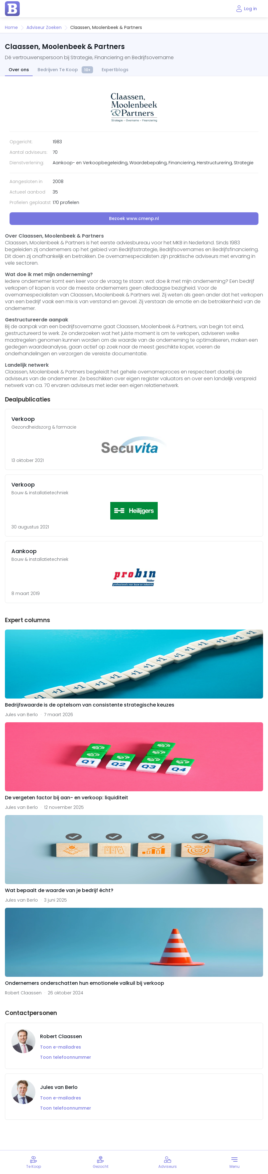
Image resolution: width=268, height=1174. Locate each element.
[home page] (12, 8)
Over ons (19, 70)
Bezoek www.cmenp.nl (134, 218)
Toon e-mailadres (60, 1047)
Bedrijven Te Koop (65, 70)
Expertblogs (115, 70)
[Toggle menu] (234, 1162)
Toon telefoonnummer (65, 1057)
